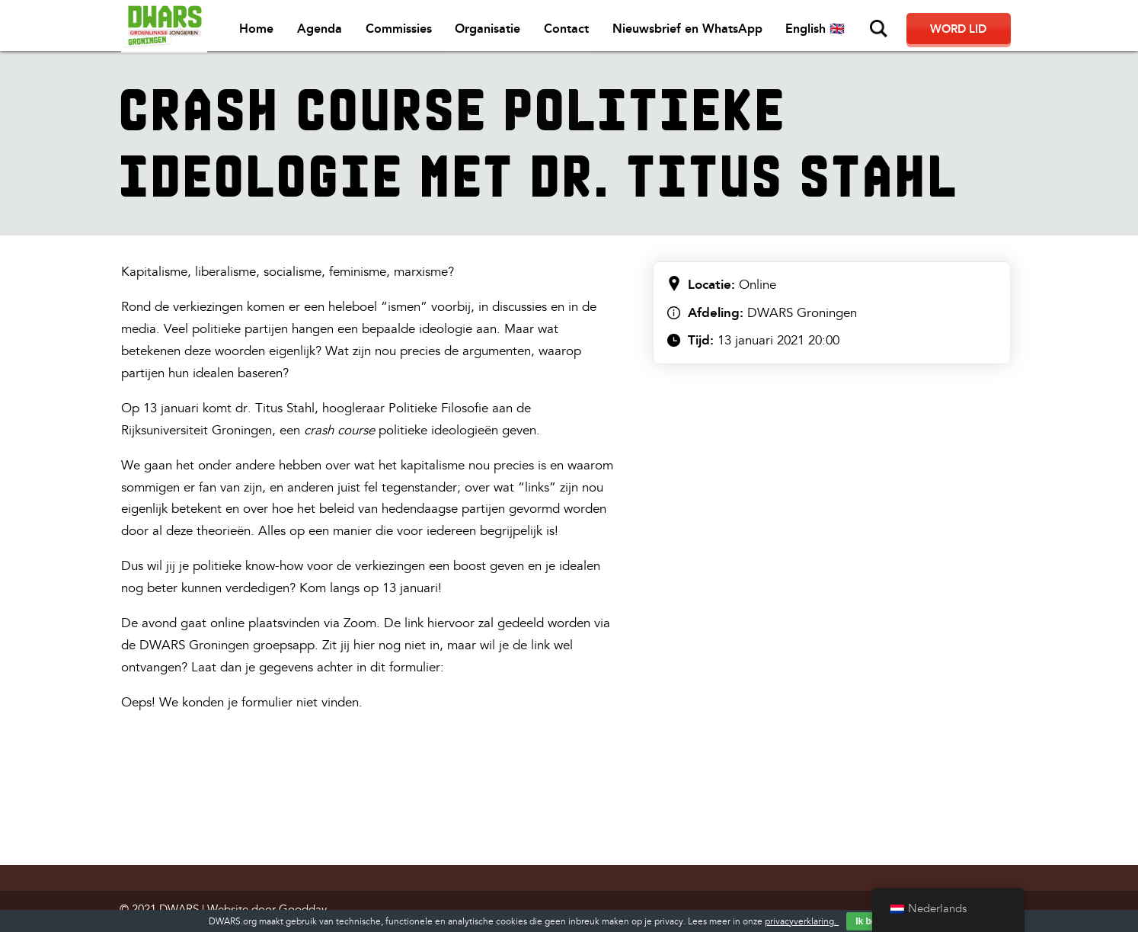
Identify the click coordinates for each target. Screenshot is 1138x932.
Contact (575, 31)
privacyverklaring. (802, 921)
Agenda (330, 31)
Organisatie (497, 31)
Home (268, 31)
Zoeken (886, 29)
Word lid (963, 30)
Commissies (409, 31)
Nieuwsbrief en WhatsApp (696, 31)
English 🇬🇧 (823, 31)
